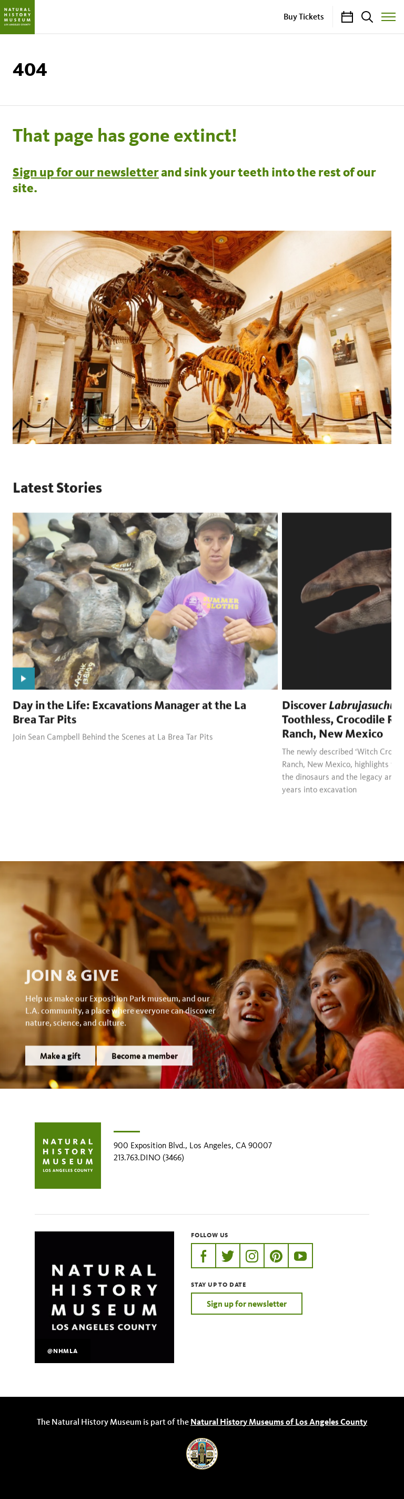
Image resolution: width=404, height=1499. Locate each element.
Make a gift (60, 1069)
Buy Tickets (304, 16)
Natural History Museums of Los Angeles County (278, 1421)
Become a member (145, 1069)
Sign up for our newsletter (86, 172)
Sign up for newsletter (247, 1303)
